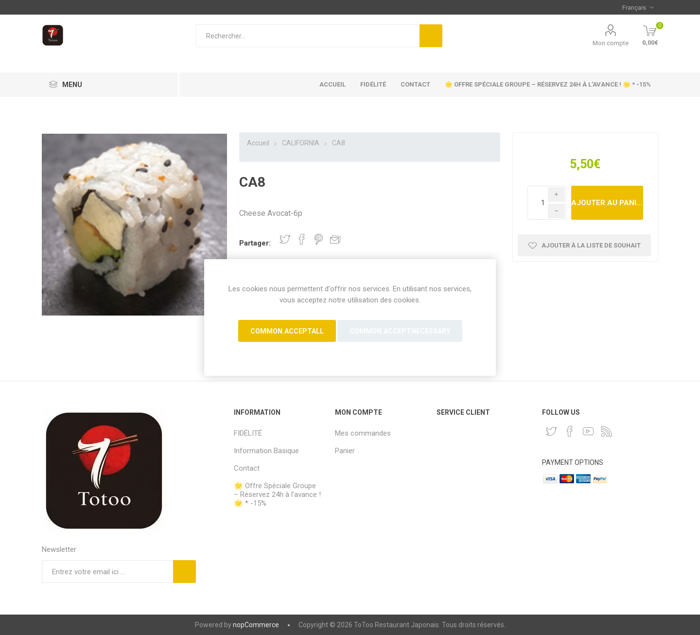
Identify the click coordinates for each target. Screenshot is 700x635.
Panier (345, 450)
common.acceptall (287, 331)
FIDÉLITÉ (373, 84)
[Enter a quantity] (546, 203)
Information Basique (266, 450)
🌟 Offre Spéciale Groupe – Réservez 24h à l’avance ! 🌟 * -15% (548, 84)
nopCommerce (256, 625)
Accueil (332, 84)
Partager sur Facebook (302, 239)
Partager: (255, 243)
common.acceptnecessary (400, 331)
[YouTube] (588, 431)
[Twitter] (551, 431)
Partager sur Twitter (285, 239)
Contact (415, 84)
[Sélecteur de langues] (637, 7)
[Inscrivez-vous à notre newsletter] (107, 571)
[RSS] (606, 431)
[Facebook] (570, 431)
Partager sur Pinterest (319, 239)
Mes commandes (363, 433)
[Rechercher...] (308, 35)
